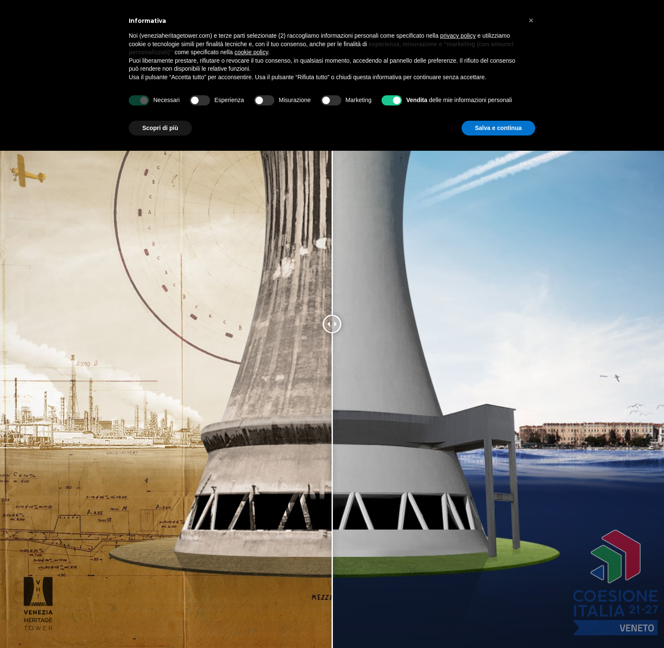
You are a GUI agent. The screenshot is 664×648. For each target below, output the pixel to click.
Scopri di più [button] (160, 128)
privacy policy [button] (458, 35)
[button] (531, 20)
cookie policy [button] (251, 52)
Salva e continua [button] (498, 128)
